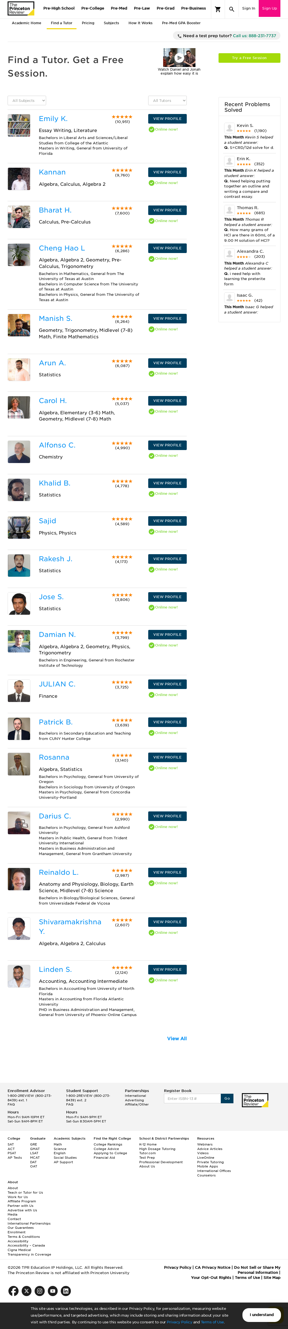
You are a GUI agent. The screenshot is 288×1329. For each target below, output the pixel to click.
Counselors (206, 1175)
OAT (33, 1166)
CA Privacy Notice (212, 1267)
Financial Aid (104, 1158)
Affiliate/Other (137, 1104)
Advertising (134, 1100)
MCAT (35, 1158)
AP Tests (15, 1158)
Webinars (205, 1144)
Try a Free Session (249, 58)
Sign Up (269, 8)
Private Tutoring (210, 1162)
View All (177, 1038)
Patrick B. (56, 722)
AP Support (63, 1162)
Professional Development (161, 1162)
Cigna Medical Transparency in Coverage (29, 1252)
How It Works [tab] (140, 23)
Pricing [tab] (88, 23)
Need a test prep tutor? (226, 36)
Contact (14, 1219)
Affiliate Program (22, 1201)
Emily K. (53, 119)
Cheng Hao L (62, 248)
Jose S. (51, 597)
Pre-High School (59, 8)
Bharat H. (55, 210)
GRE (33, 1144)
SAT (11, 1144)
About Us (147, 1166)
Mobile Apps (207, 1166)
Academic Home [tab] (26, 23)
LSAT (34, 1153)
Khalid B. (54, 483)
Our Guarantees (21, 1228)
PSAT (12, 1153)
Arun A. (52, 363)
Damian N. (57, 634)
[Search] (231, 9)
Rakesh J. (55, 559)
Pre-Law (142, 8)
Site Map (272, 1278)
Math (58, 1144)
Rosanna (54, 757)
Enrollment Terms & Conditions (24, 1234)
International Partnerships (29, 1223)
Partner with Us (20, 1206)
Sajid (47, 521)
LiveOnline (205, 1158)
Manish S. (55, 318)
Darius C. (55, 816)
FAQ (11, 1104)
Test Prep (147, 1158)
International (135, 1096)
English (60, 1153)
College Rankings (108, 1144)
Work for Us (18, 1197)
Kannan (52, 172)
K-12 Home (148, 1144)
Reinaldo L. (58, 872)
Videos (203, 1153)
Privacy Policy (179, 1322)
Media (12, 1214)
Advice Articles (209, 1149)
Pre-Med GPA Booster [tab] (181, 23)
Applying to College (110, 1153)
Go (227, 1098)
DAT (33, 1162)
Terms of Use (212, 1322)
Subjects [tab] (111, 23)
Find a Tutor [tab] (61, 23)
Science (60, 1149)
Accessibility (18, 1241)
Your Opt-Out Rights (211, 1278)
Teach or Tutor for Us (25, 1192)
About (13, 1188)
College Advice (106, 1149)
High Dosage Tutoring (157, 1149)
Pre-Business (193, 8)
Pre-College (92, 8)
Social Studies (65, 1158)
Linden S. (55, 969)
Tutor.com (147, 1153)
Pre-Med (119, 8)
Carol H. (53, 401)
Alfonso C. (57, 445)
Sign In (248, 8)
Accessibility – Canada (26, 1245)
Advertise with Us (22, 1210)
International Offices (214, 1171)
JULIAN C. (57, 684)
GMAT (35, 1149)
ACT (11, 1149)
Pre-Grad (165, 8)
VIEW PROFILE (167, 119)
